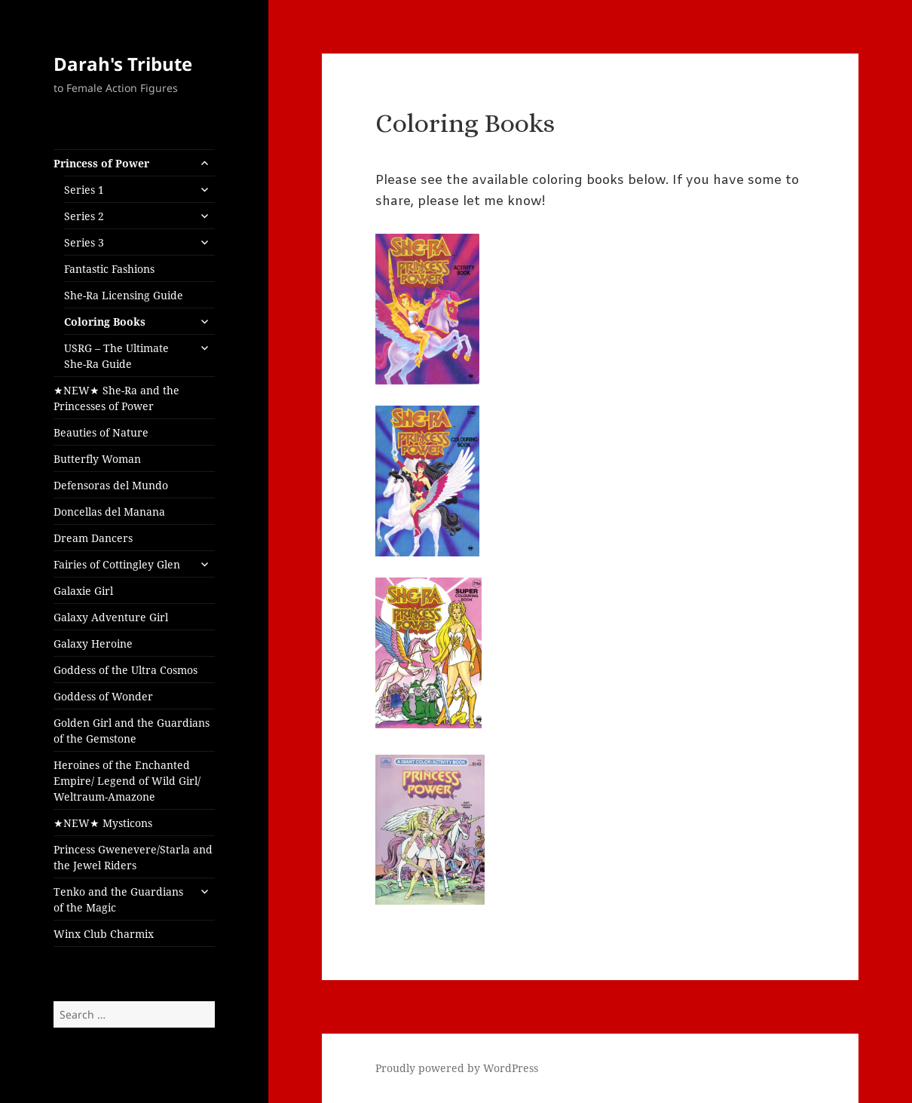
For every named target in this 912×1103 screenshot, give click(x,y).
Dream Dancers (93, 538)
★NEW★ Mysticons (103, 823)
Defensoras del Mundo (111, 485)
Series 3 (84, 242)
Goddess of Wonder (103, 696)
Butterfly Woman (97, 459)
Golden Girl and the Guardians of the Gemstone (132, 730)
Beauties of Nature (101, 432)
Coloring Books (104, 321)
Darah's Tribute (123, 63)
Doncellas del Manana (109, 511)
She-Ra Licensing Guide (123, 295)
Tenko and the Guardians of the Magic (118, 899)
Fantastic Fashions (109, 269)
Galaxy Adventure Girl (111, 617)
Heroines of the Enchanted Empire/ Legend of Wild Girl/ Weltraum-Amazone (127, 781)
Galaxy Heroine (93, 643)
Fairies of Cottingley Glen (117, 564)
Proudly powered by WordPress (456, 1068)
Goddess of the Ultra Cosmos (125, 670)
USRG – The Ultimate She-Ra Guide (116, 356)
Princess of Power (101, 163)
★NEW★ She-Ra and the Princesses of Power (116, 398)
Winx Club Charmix (104, 934)
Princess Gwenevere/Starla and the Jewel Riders (133, 857)
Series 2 (84, 216)
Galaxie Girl (83, 591)
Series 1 (84, 189)
